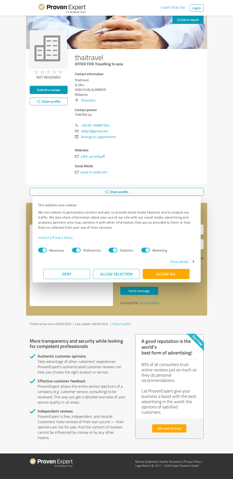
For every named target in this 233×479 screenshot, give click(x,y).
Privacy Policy (67, 237)
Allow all (166, 274)
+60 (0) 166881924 (95, 125)
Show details (174, 261)
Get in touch (188, 19)
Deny (66, 274)
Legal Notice (142, 466)
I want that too (172, 7)
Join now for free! (169, 428)
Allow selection (116, 274)
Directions (88, 100)
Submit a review (48, 89)
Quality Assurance (171, 461)
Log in (196, 8)
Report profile (122, 324)
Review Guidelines (146, 461)
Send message (139, 290)
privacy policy (149, 302)
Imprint (49, 237)
